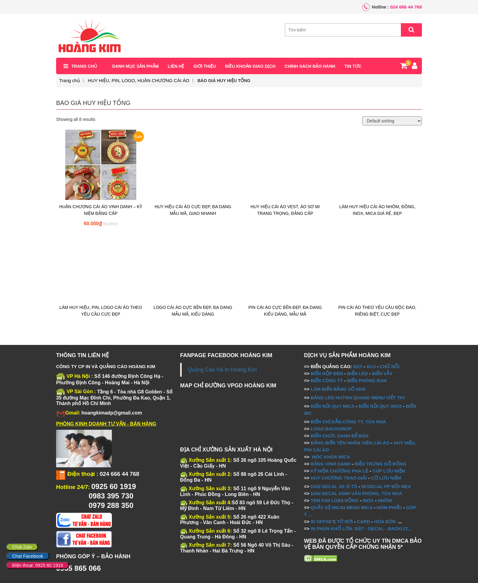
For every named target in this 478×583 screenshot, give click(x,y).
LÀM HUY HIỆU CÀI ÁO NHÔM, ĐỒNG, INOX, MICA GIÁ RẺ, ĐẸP (377, 210)
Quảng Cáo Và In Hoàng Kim (222, 370)
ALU (371, 366)
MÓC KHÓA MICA (331, 456)
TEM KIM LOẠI (326, 500)
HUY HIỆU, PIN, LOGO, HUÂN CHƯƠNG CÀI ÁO (138, 80)
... (309, 514)
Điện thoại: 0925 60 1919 (37, 565)
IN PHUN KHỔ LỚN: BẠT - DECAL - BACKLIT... (361, 528)
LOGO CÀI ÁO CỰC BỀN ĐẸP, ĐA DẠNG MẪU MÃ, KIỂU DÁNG (193, 311)
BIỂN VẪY (382, 373)
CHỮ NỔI (390, 366)
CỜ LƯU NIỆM (386, 477)
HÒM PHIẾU (389, 507)
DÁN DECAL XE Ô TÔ (334, 486)
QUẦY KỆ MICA (327, 507)
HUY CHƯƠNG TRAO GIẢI (339, 477)
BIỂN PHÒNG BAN (367, 380)
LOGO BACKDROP (331, 428)
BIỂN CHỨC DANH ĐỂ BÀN (339, 435)
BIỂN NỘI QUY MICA (332, 406)
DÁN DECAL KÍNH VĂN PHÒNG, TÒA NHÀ (356, 493)
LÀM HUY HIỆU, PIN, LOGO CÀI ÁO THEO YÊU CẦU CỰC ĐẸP (100, 311)
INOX (368, 500)
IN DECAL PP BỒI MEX (386, 486)
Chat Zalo (22, 546)
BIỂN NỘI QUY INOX (380, 406)
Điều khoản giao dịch (250, 66)
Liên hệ (176, 66)
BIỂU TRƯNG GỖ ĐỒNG (380, 463)
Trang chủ (84, 66)
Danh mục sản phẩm (135, 66)
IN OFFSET (322, 521)
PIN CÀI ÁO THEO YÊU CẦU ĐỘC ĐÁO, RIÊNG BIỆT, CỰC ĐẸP (377, 311)
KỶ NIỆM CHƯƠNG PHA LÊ (339, 470)
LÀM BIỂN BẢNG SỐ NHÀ (339, 389)
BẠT (357, 366)
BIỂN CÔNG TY (327, 380)
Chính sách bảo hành (310, 66)
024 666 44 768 (406, 6)
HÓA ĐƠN (385, 521)
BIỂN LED (357, 373)
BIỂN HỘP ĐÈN (327, 373)
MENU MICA (359, 507)
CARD (363, 521)
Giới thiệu (204, 66)
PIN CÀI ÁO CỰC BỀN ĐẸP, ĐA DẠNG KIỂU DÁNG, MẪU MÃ (285, 311)
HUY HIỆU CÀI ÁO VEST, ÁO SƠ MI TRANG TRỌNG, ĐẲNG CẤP (285, 210)
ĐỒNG (351, 500)
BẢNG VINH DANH (331, 463)
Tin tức (353, 66)
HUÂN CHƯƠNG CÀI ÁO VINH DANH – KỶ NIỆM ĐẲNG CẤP (100, 210)
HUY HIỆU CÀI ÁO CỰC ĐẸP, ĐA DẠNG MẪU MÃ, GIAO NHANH (193, 210)
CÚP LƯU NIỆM (389, 470)
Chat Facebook (27, 556)
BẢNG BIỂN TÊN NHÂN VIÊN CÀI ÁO (350, 442)
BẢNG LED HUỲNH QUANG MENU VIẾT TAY (358, 397)
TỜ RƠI (345, 521)
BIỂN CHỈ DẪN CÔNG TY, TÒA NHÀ (348, 421)
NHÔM (385, 500)
